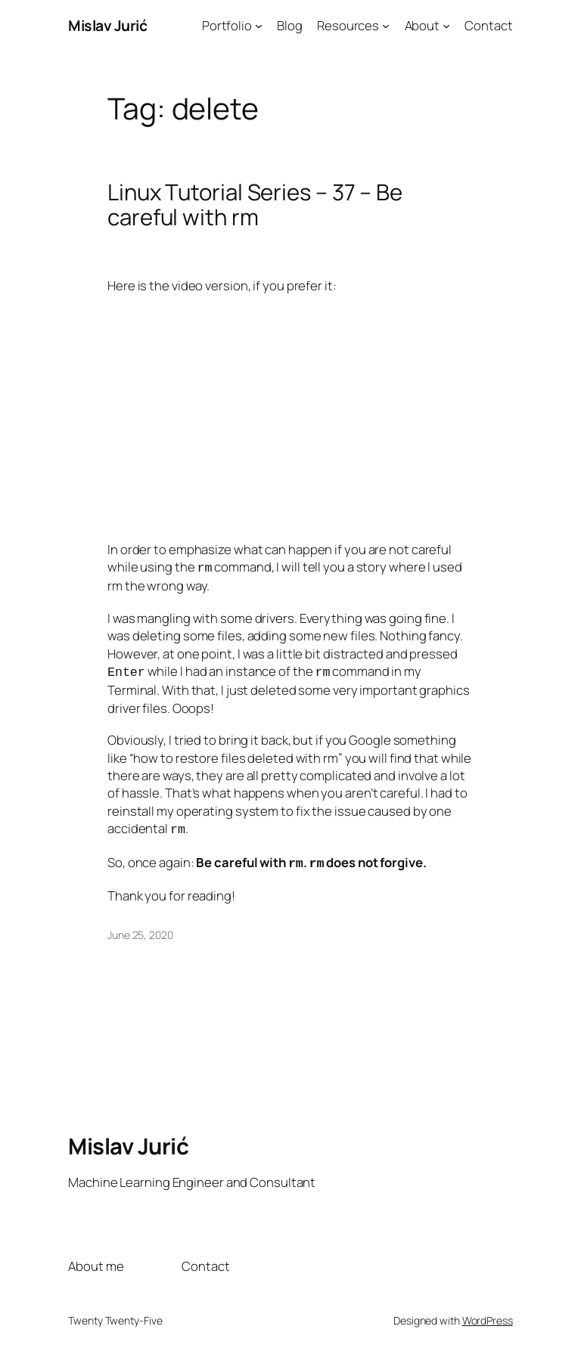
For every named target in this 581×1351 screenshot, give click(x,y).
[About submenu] (446, 25)
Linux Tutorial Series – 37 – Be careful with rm (254, 205)
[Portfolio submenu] (259, 25)
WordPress (487, 1314)
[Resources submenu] (386, 25)
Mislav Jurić (107, 25)
